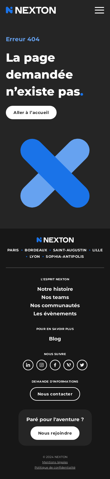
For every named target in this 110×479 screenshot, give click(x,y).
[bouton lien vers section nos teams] (55, 297)
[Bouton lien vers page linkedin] (28, 365)
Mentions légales (55, 462)
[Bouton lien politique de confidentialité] (55, 467)
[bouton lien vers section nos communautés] (55, 305)
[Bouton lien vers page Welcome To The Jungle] (68, 365)
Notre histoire (55, 289)
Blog (55, 339)
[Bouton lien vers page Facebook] (55, 365)
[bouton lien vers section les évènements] (55, 313)
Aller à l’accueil (31, 112)
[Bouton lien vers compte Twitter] (82, 365)
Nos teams (55, 297)
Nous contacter (55, 394)
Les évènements (55, 314)
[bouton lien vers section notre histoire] (55, 289)
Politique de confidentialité (55, 467)
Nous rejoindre (55, 433)
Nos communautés (55, 305)
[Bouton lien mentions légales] (55, 462)
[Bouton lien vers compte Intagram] (41, 365)
